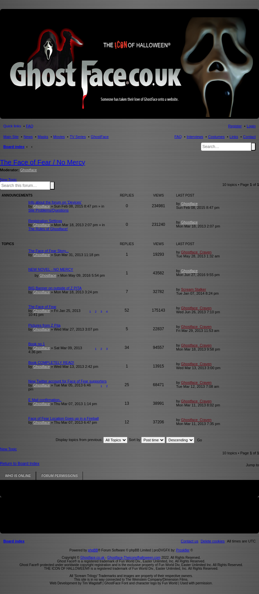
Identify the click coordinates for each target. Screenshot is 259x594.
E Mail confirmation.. (45, 400)
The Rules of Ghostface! (48, 229)
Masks (43, 137)
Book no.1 (36, 344)
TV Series (78, 137)
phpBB (93, 550)
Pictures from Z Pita (44, 325)
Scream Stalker (193, 289)
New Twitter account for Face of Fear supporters (67, 381)
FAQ (178, 137)
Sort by (147, 440)
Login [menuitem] (251, 126)
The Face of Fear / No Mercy (42, 162)
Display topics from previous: (91, 440)
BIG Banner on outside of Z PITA (55, 288)
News (28, 137)
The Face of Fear (42, 307)
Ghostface (28, 170)
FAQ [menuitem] (29, 126)
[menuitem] (213, 541)
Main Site (11, 137)
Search (253, 147)
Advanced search (56, 185)
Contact (249, 137)
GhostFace (100, 137)
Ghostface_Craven (196, 252)
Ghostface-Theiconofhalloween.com (133, 557)
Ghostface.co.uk (92, 557)
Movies (59, 137)
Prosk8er (182, 550)
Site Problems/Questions (48, 210)
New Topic (8, 180)
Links (234, 137)
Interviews (195, 137)
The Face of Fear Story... (48, 251)
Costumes (216, 137)
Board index (14, 147)
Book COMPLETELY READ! (51, 363)
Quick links (12, 126)
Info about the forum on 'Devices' (55, 202)
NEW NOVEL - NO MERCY (50, 269)
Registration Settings (45, 221)
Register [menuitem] (235, 126)
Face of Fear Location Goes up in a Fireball (63, 418)
